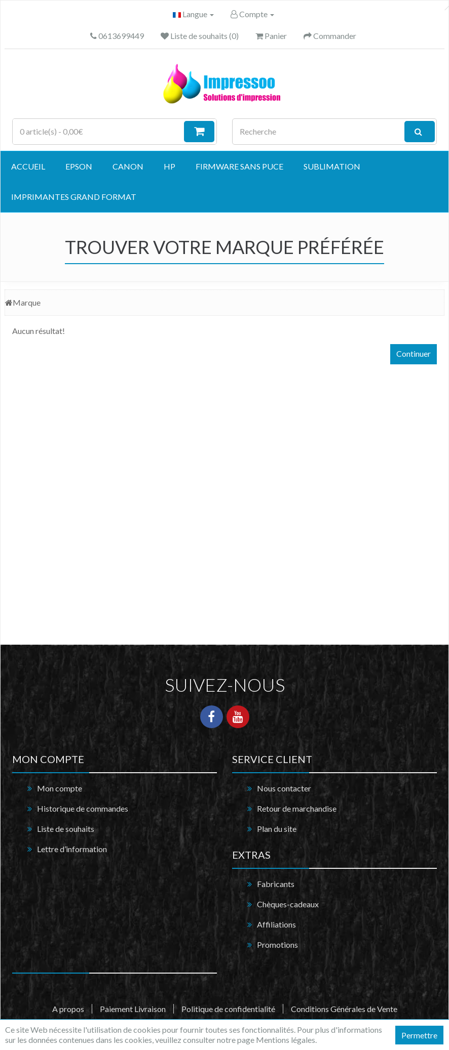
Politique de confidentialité (228, 1009)
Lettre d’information (72, 849)
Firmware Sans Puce (239, 166)
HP (169, 166)
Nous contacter (284, 788)
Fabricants (275, 884)
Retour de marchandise (296, 808)
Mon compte (59, 788)
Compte (252, 14)
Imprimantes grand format (73, 196)
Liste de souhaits (65, 828)
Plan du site (276, 828)
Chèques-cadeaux (288, 904)
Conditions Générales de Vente (344, 1009)
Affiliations (276, 924)
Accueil (28, 166)
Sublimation (332, 166)
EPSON (78, 166)
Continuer (413, 353)
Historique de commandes (82, 808)
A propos (68, 1009)
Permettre (419, 1035)
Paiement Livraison (133, 1009)
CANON (128, 166)
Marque (27, 302)
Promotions (277, 944)
